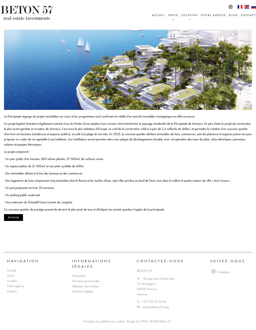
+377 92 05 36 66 (154, 302)
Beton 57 (144, 271)
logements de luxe (22, 180)
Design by (137, 321)
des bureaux (51, 173)
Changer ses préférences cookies (104, 321)
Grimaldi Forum (37, 202)
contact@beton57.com (155, 307)
